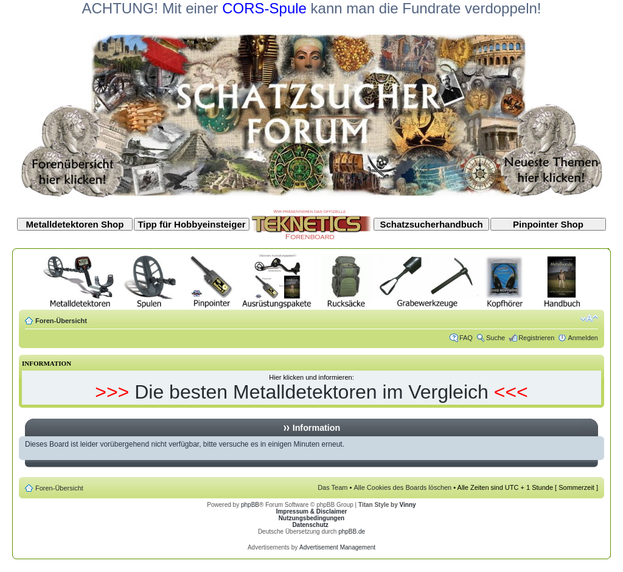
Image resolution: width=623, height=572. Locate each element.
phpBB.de (351, 531)
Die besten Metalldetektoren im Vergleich (311, 392)
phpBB (250, 504)
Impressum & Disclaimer (311, 511)
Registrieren (536, 337)
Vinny (408, 504)
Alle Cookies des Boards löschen (402, 487)
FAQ (466, 337)
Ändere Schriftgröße (589, 318)
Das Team (332, 487)
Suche (495, 337)
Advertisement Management (337, 547)
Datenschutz (310, 524)
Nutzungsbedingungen (311, 518)
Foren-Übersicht (61, 320)
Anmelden (583, 337)
